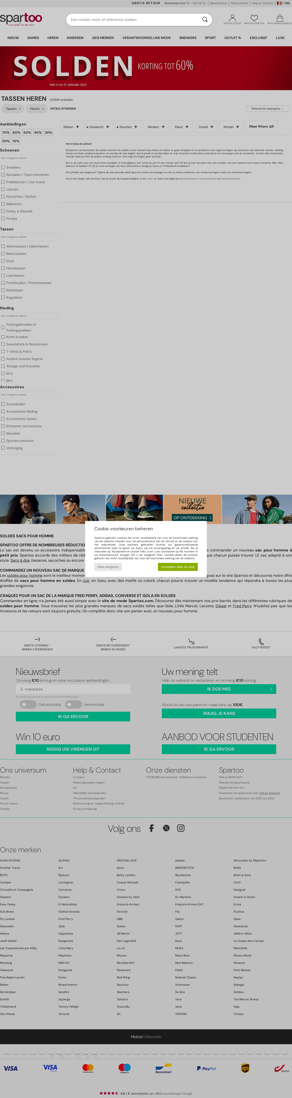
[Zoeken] (205, 20)
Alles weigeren (108, 567)
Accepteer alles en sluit (177, 567)
